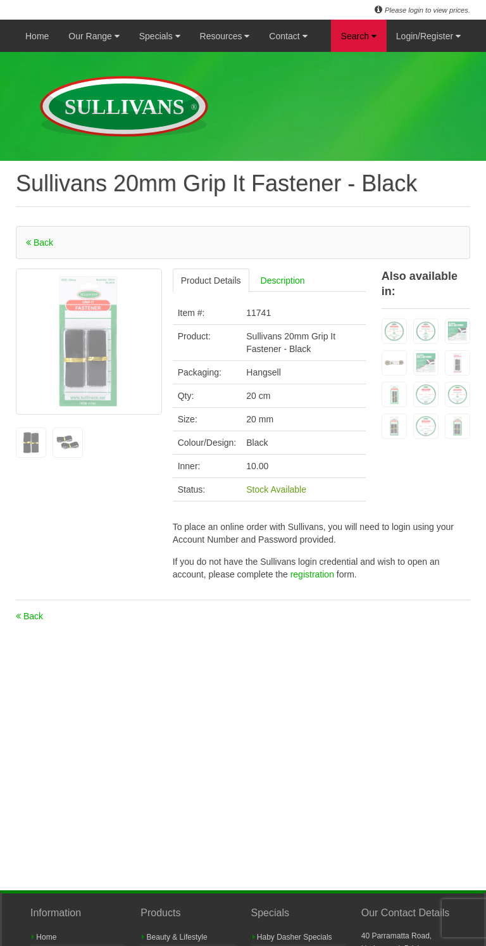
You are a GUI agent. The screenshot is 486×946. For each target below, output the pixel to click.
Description (283, 280)
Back (39, 242)
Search (359, 36)
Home (37, 36)
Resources (225, 36)
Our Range (93, 36)
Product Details (211, 280)
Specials (159, 36)
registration (313, 574)
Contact (288, 36)
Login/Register (428, 36)
